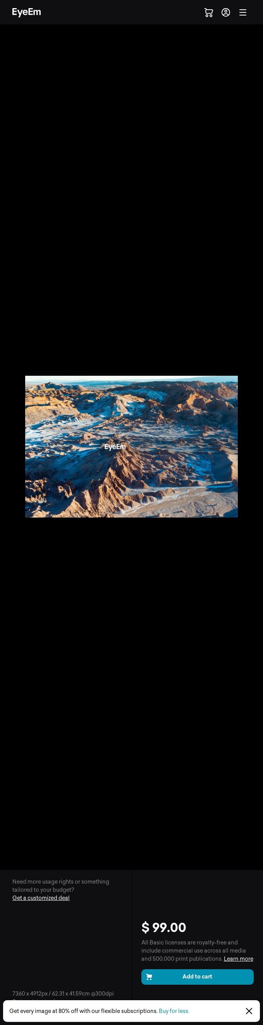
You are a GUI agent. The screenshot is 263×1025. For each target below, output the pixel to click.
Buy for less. (174, 1011)
